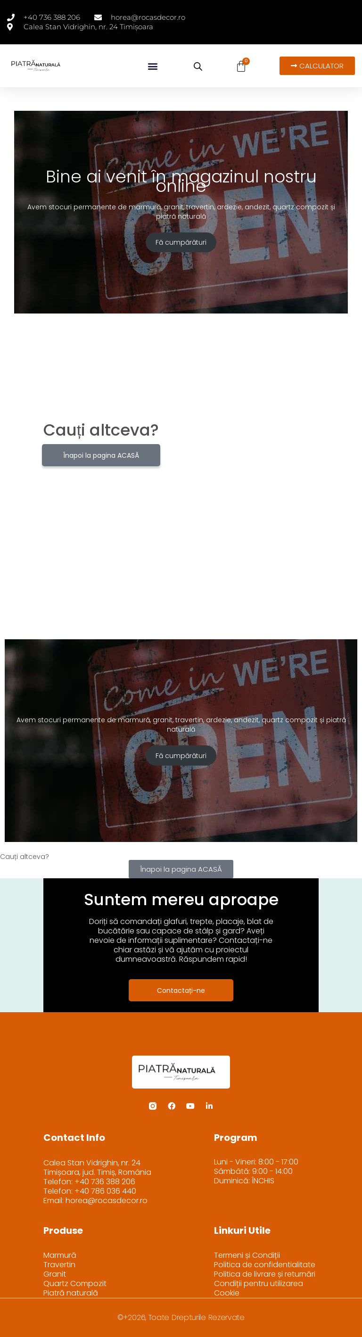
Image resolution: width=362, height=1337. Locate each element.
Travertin (59, 1265)
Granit (54, 1274)
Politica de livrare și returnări (264, 1274)
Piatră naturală (70, 1293)
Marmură (59, 1255)
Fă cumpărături (181, 242)
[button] (152, 66)
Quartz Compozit (75, 1283)
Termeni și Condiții (247, 1255)
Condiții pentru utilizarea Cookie (258, 1288)
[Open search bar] (198, 66)
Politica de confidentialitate (264, 1265)
